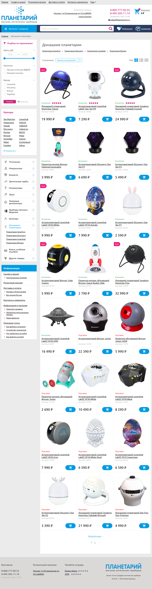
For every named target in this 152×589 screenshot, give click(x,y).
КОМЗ (22, 132)
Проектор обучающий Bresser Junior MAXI (130, 339)
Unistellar (8, 138)
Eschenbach (24, 142)
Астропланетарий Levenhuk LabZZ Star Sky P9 (92, 107)
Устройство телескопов (16, 330)
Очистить (24, 102)
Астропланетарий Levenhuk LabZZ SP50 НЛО (55, 339)
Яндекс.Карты (71, 571)
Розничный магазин (37, 2)
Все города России (14, 295)
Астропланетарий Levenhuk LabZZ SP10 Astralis (92, 223)
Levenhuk (9, 84)
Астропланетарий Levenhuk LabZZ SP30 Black (129, 397)
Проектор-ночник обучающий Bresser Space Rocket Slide (93, 281)
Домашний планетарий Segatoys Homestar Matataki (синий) (132, 107)
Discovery (9, 87)
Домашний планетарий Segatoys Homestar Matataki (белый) (95, 514)
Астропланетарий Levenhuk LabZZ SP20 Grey (55, 455)
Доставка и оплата (57, 2)
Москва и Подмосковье (16, 291)
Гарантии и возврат (14, 309)
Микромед (9, 122)
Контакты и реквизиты (78, 2)
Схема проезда (85, 16)
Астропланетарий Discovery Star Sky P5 (131, 165)
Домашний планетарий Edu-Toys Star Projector (131, 514)
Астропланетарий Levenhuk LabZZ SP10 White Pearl (92, 455)
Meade (7, 125)
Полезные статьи (12, 323)
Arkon (22, 145)
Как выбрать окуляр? (15, 337)
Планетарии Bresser (15, 243)
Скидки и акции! (18, 2)
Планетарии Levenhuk (16, 239)
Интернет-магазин (13, 73)
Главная (4, 2)
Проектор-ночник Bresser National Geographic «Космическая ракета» (54, 167)
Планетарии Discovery (16, 235)
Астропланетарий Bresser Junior (94, 338)
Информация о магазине (15, 305)
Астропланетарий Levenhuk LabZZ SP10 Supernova (129, 455)
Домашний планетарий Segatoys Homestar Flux (132, 281)
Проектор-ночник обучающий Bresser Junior (57, 397)
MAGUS (22, 122)
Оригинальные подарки (16, 277)
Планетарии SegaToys (15, 232)
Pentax (7, 132)
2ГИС (67, 574)
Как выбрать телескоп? (16, 326)
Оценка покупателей (67, 60)
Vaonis (22, 138)
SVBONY (23, 125)
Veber (6, 142)
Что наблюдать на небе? (16, 333)
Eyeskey (7, 145)
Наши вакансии (12, 318)
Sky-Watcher (9, 119)
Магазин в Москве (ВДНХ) (17, 69)
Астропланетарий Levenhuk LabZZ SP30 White (92, 397)
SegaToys (9, 94)
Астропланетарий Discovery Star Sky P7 (94, 165)
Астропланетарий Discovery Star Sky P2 (58, 514)
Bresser (8, 90)
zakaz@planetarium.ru (120, 19)
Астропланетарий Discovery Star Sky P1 (131, 223)
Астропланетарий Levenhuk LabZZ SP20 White (55, 223)
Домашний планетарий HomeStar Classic (54, 107)
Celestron (23, 129)
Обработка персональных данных (17, 313)
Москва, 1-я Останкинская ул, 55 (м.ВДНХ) (72, 13)
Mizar (21, 135)
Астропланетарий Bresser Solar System (57, 281)
